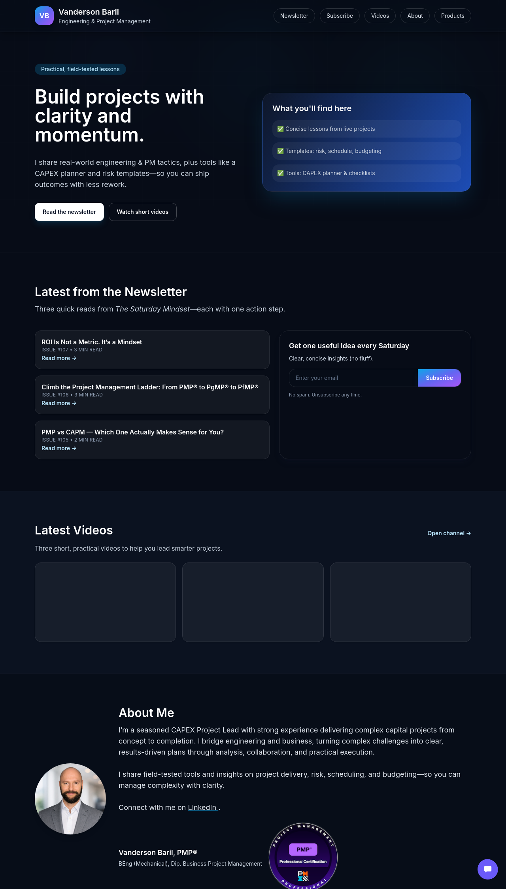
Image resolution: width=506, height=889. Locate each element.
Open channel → (449, 533)
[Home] (93, 15)
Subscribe (340, 15)
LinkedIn (203, 807)
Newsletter (294, 15)
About (415, 15)
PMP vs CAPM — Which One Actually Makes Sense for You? (133, 432)
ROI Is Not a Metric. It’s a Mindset (92, 342)
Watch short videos (143, 211)
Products (452, 15)
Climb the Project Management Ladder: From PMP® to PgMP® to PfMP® (150, 387)
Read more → (59, 358)
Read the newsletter (69, 211)
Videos (380, 15)
